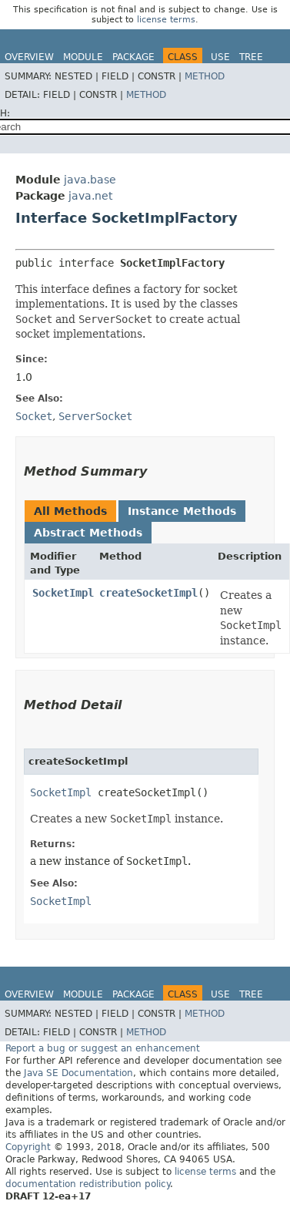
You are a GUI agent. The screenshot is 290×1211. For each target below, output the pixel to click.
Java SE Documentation (78, 1073)
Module (83, 57)
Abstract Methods (88, 532)
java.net (90, 196)
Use (220, 57)
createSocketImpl (148, 593)
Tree (251, 57)
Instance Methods (182, 511)
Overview (29, 57)
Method (205, 76)
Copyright (28, 1147)
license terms (166, 20)
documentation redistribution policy (87, 1184)
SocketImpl (63, 593)
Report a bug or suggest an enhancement (102, 1048)
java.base (90, 179)
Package (133, 57)
